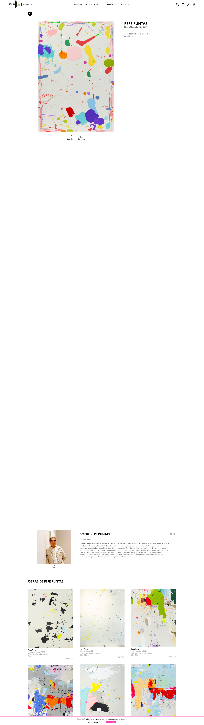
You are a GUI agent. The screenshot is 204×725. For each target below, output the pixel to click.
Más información (94, 722)
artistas (78, 4)
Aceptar (111, 722)
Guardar (70, 137)
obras (109, 4)
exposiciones (92, 4)
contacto (125, 4)
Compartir (82, 137)
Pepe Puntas (135, 23)
